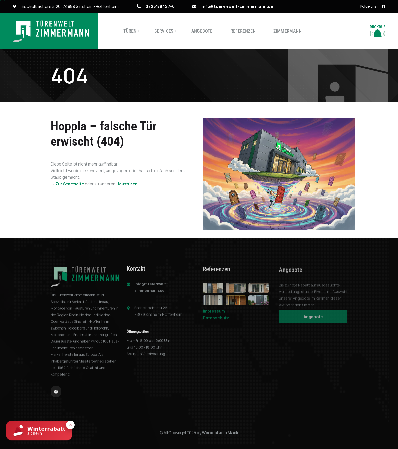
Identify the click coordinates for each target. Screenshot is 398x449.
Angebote (202, 31)
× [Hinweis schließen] (70, 425)
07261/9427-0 (160, 6)
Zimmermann (287, 31)
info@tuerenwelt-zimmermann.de (237, 6)
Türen (130, 31)
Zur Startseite (69, 184)
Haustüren (127, 184)
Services (164, 31)
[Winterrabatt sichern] (39, 431)
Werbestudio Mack (220, 433)
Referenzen (243, 31)
